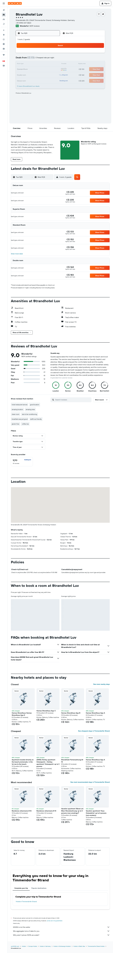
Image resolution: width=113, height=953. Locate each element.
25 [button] (32, 75)
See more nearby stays (101, 684)
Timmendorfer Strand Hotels (96, 946)
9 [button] (21, 64)
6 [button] (42, 59)
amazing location (17, 409)
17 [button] (26, 69)
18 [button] (32, 69)
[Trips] (4, 55)
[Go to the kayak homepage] (15, 3)
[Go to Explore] (4, 35)
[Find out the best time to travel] (4, 44)
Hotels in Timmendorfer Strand (26, 902)
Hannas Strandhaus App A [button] (95, 713)
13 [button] (42, 64)
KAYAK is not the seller (61, 927)
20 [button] (42, 69)
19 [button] (37, 69)
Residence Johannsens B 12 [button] (21, 811)
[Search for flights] (4, 10)
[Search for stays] (4, 15)
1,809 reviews (34, 26)
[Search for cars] (4, 19)
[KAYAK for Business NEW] (4, 48)
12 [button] (37, 64)
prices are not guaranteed (54, 920)
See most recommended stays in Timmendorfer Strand (90, 782)
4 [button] (31, 59)
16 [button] (21, 69)
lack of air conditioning (29, 414)
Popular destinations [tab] (38, 888)
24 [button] (26, 75)
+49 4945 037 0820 (23, 23)
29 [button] (53, 75)
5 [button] (37, 59)
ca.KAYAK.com (15, 946)
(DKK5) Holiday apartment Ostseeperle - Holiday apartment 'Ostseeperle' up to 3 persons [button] (47, 763)
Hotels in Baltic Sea (79, 946)
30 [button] (21, 80)
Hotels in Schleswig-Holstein (62, 946)
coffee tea (25, 424)
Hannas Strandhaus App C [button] (46, 711)
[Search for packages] (4, 24)
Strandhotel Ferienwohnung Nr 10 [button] (72, 761)
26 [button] (37, 75)
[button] (3, 3)
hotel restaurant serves (19, 405)
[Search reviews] (72, 399)
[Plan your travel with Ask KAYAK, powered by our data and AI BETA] (4, 30)
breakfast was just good (20, 419)
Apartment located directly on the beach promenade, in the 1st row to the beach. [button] (23, 762)
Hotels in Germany (45, 946)
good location (34, 405)
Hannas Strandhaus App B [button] (70, 713)
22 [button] (53, 69)
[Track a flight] (4, 39)
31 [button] (26, 80)
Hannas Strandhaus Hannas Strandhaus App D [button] (22, 714)
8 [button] (52, 59)
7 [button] (47, 59)
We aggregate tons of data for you (61, 931)
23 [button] (21, 75)
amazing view (30, 409)
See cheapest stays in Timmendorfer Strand (94, 731)
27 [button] (42, 75)
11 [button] (31, 64)
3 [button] (26, 59)
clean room (15, 414)
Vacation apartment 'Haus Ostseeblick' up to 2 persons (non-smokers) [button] (96, 813)
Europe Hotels (32, 946)
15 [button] (53, 64)
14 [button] (47, 64)
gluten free (15, 424)
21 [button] (47, 69)
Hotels (24, 946)
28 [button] (48, 75)
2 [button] (21, 59)
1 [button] (70, 53)
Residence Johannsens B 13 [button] (46, 811)
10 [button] (26, 64)
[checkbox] (22, 461)
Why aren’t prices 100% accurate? (61, 935)
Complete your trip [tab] (21, 888)
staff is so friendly (36, 419)
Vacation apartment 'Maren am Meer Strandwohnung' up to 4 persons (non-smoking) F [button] (72, 811)
